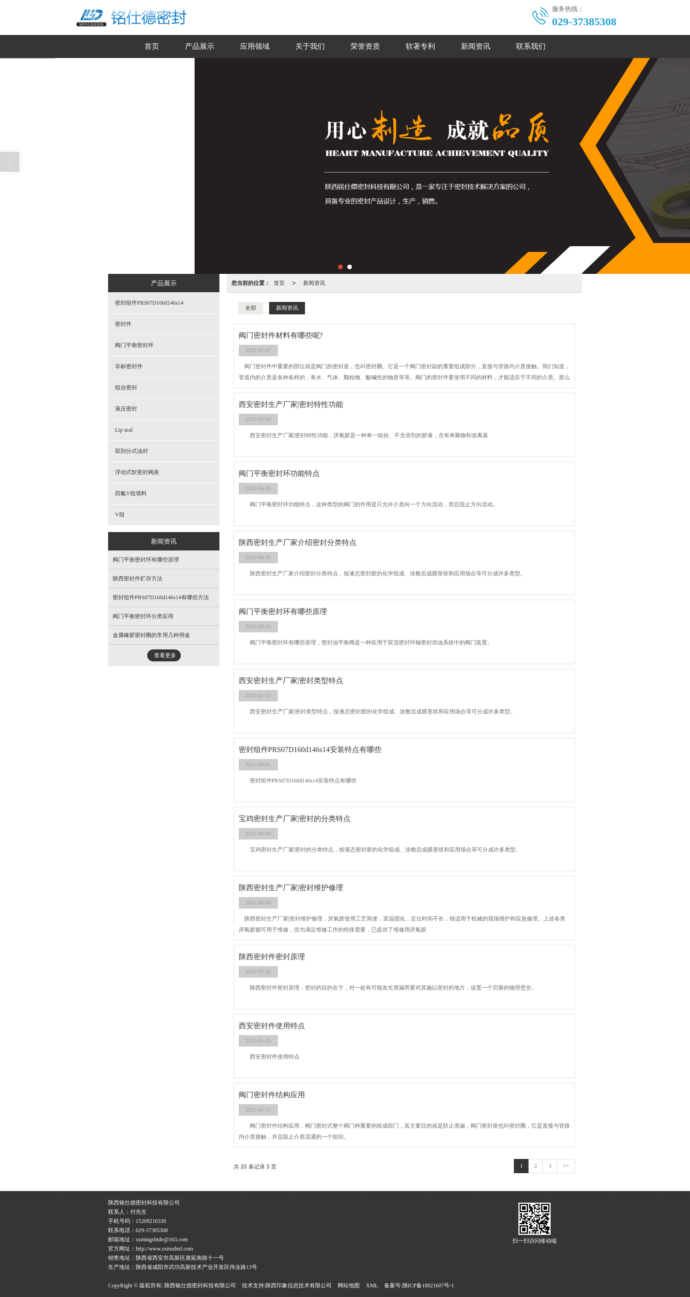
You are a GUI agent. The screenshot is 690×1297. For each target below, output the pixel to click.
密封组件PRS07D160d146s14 (149, 303)
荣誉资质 (365, 46)
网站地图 (349, 1285)
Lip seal (123, 430)
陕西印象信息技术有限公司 (298, 1285)
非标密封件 (129, 366)
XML (372, 1285)
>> (566, 1166)
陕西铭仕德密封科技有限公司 (200, 1285)
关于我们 (310, 46)
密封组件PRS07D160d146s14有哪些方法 (161, 597)
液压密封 (126, 408)
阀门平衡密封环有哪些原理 (146, 559)
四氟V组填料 (131, 493)
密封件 (123, 324)
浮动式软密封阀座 (137, 472)
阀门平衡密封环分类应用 (143, 616)
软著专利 (420, 46)
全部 (250, 308)
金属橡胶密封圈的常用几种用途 (151, 635)
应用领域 (255, 46)
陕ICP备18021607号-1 (428, 1285)
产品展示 (199, 46)
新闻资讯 (475, 46)
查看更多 (165, 655)
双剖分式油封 (131, 451)
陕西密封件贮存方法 (137, 578)
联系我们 (531, 46)
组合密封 (126, 387)
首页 (151, 46)
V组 (120, 514)
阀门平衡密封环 (134, 345)
